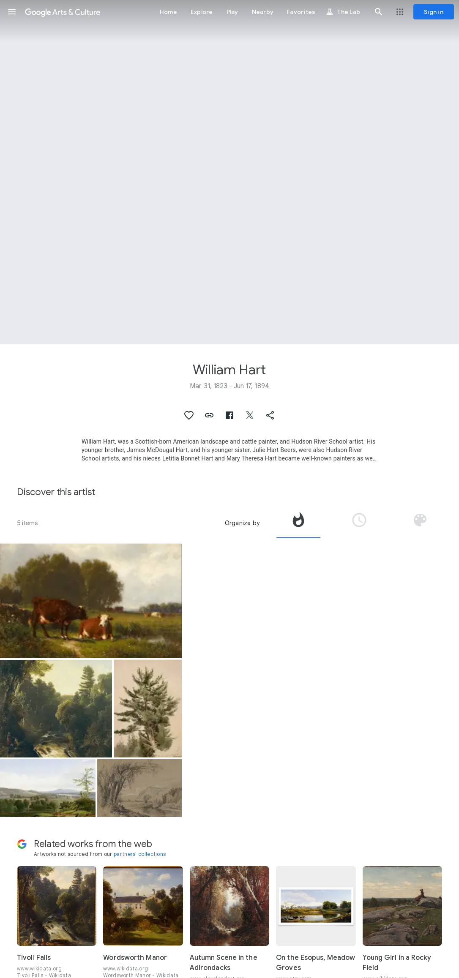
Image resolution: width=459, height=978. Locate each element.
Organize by (242, 523)
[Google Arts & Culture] (62, 12)
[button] (12, 12)
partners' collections (140, 854)
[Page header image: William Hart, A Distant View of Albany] (229, 172)
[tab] (298, 523)
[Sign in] (433, 11)
